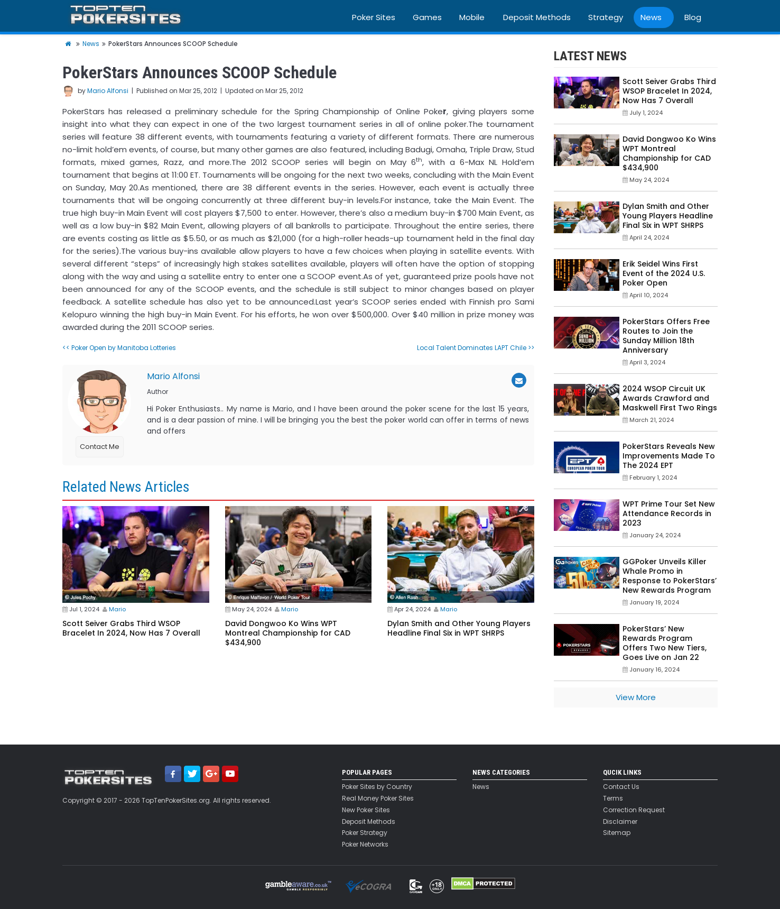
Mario (117, 609)
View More (636, 697)
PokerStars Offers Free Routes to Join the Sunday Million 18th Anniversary (666, 335)
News (651, 17)
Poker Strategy (364, 833)
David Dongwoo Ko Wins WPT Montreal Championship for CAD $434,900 (287, 633)
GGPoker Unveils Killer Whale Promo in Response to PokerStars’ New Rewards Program (670, 575)
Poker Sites (373, 17)
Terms (613, 798)
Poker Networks (365, 844)
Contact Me (99, 447)
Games (427, 17)
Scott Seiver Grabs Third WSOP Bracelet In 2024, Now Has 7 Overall (131, 628)
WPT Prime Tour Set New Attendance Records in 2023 (669, 513)
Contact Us (621, 787)
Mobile (472, 17)
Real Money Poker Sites (378, 798)
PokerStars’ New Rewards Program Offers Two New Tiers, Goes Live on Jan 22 (665, 643)
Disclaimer (620, 822)
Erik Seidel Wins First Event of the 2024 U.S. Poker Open (664, 273)
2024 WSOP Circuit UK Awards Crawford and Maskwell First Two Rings (670, 398)
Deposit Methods (537, 17)
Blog (692, 17)
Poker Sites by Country (377, 787)
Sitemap (616, 833)
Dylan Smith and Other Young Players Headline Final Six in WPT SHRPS (459, 628)
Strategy (605, 17)
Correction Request (634, 810)
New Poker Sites (366, 810)
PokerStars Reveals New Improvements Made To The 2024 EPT (669, 456)
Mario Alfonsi (107, 90)
